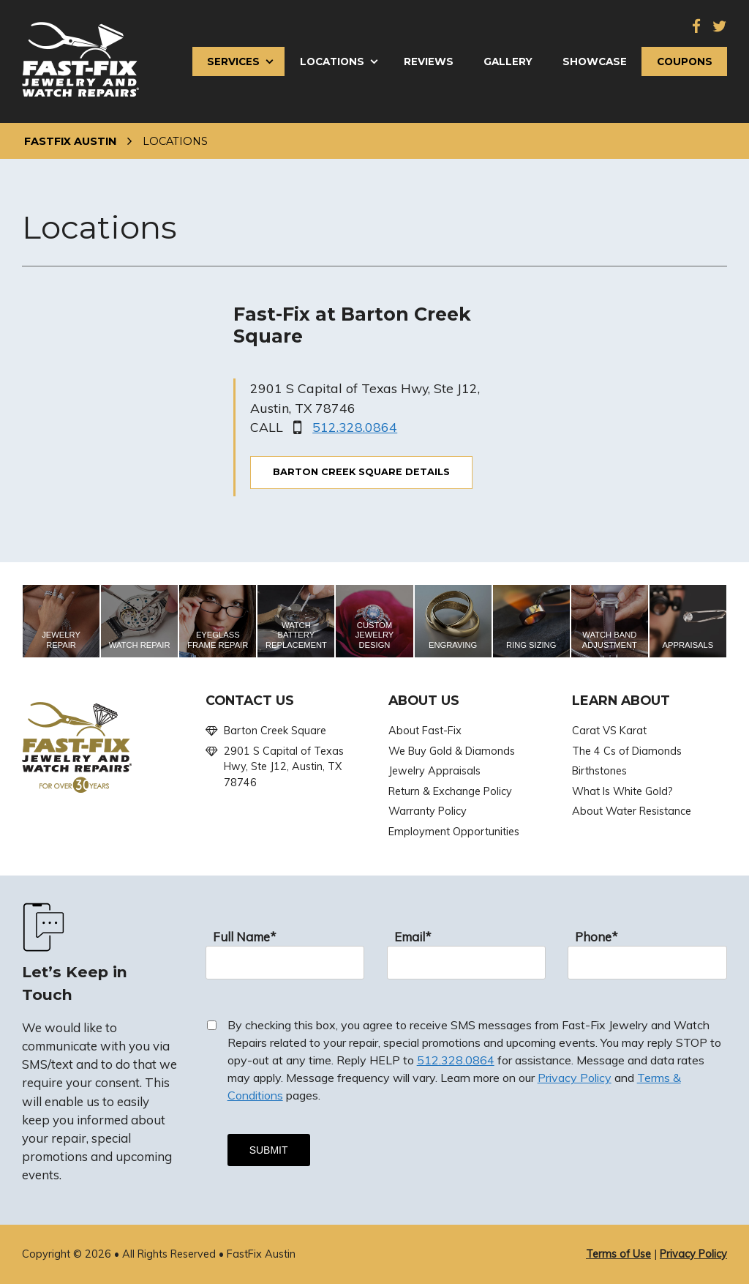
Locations (332, 61)
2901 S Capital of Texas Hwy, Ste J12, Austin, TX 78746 (284, 766)
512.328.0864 (354, 427)
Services (233, 61)
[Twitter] (719, 27)
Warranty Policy (427, 811)
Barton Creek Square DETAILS (361, 471)
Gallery (507, 61)
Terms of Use (618, 1254)
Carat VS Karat (609, 730)
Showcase (594, 61)
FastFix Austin (70, 141)
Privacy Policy (574, 1077)
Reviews (428, 61)
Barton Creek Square (275, 730)
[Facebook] (696, 27)
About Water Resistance (631, 811)
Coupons (684, 61)
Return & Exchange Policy (450, 791)
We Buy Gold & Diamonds (451, 751)
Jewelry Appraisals (434, 770)
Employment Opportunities (453, 831)
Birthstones (599, 770)
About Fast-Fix (425, 730)
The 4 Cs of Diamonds (627, 751)
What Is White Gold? (622, 791)
